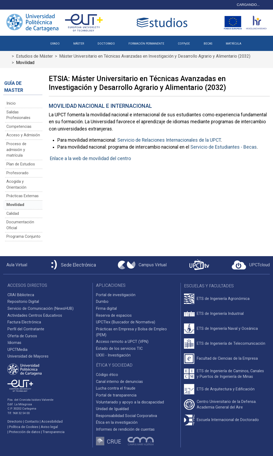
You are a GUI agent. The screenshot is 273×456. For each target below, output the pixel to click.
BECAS (208, 43)
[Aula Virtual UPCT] (15, 265)
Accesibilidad (52, 421)
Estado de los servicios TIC (119, 348)
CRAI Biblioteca (20, 295)
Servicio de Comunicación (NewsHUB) (40, 308)
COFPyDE (184, 43)
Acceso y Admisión (23, 135)
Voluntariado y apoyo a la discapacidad (130, 402)
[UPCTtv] (199, 265)
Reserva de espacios (114, 315)
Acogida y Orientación (16, 184)
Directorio (14, 421)
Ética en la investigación (117, 422)
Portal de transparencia (116, 395)
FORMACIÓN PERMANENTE (146, 43)
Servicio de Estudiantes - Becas (223, 147)
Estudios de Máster (34, 56)
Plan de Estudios (20, 164)
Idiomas (14, 342)
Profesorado (17, 173)
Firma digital (106, 308)
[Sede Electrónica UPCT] (72, 265)
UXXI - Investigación (113, 355)
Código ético (107, 374)
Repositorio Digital (23, 301)
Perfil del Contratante (25, 329)
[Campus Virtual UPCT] (142, 265)
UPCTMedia (17, 349)
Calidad (12, 213)
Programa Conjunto (23, 236)
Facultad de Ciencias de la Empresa (227, 358)
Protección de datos (24, 432)
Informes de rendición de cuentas (125, 429)
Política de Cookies (23, 427)
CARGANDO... (248, 5)
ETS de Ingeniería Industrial (220, 313)
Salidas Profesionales (18, 115)
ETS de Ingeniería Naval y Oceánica (227, 328)
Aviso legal (49, 427)
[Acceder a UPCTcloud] (251, 264)
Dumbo (102, 301)
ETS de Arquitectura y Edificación (226, 389)
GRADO (55, 43)
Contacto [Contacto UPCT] (32, 421)
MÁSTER (78, 43)
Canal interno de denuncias (119, 381)
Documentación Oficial (20, 225)
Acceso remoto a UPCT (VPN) (122, 341)
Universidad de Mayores (28, 356)
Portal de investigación (115, 295)
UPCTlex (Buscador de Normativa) (125, 322)
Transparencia (54, 432)
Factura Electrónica (24, 322)
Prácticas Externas (22, 196)
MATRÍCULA (233, 43)
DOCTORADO (106, 43)
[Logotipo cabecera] (163, 23)
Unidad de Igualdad (112, 409)
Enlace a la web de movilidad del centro (90, 158)
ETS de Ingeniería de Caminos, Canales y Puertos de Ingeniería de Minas (230, 374)
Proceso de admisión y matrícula (16, 150)
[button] (255, 41)
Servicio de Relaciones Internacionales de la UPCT (169, 140)
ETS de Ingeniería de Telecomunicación (231, 343)
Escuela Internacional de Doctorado (228, 420)
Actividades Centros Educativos (34, 315)
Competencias (18, 126)
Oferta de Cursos (22, 336)
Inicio (11, 103)
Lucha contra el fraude (115, 388)
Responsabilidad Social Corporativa (126, 416)
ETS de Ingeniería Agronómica (223, 298)
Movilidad (15, 205)
